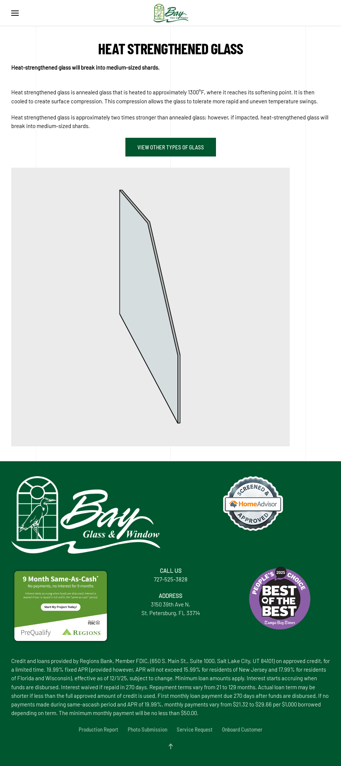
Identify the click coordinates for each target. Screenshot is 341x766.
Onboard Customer (242, 729)
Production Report (98, 729)
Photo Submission (147, 729)
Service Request (195, 729)
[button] (15, 13)
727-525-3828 (171, 579)
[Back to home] (170, 13)
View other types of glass (170, 147)
